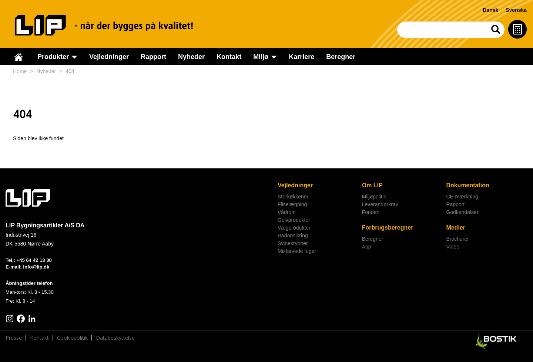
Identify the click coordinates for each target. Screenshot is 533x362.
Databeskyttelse (115, 337)
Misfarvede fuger (297, 251)
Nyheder (191, 56)
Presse (14, 337)
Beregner (340, 56)
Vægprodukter (294, 228)
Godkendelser (462, 212)
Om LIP (372, 185)
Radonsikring (293, 235)
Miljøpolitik (374, 197)
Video (452, 247)
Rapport (153, 56)
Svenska (516, 10)
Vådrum (287, 212)
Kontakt (229, 56)
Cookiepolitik (72, 337)
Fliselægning (292, 204)
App (366, 247)
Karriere (301, 56)
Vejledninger (109, 56)
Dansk (490, 10)
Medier (455, 227)
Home (20, 71)
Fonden (370, 212)
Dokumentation (467, 185)
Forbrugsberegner (387, 227)
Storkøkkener (293, 197)
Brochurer (457, 239)
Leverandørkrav (380, 204)
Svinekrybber (293, 243)
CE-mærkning (462, 197)
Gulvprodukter (294, 220)
